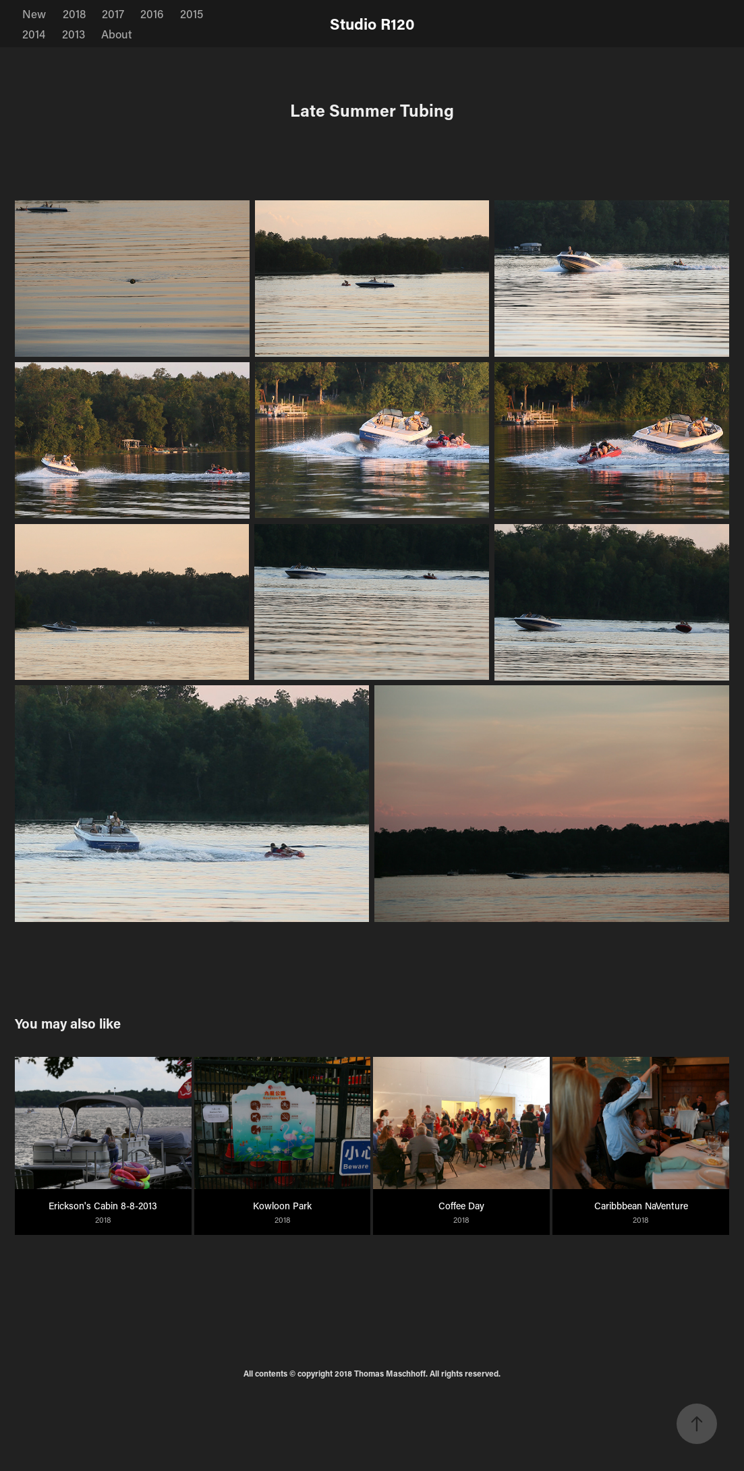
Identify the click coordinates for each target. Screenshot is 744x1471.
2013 (73, 33)
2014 (33, 33)
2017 (113, 13)
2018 (74, 13)
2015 (191, 13)
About (116, 33)
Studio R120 (372, 23)
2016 (151, 13)
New (34, 13)
